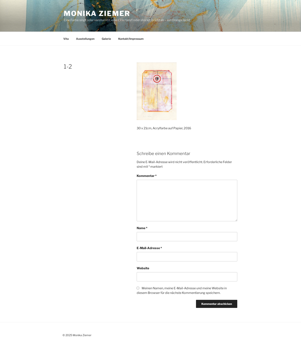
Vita (66, 38)
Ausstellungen (85, 38)
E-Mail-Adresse (149, 248)
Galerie (106, 38)
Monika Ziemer (97, 13)
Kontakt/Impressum (131, 38)
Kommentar (147, 176)
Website (143, 268)
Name (142, 228)
